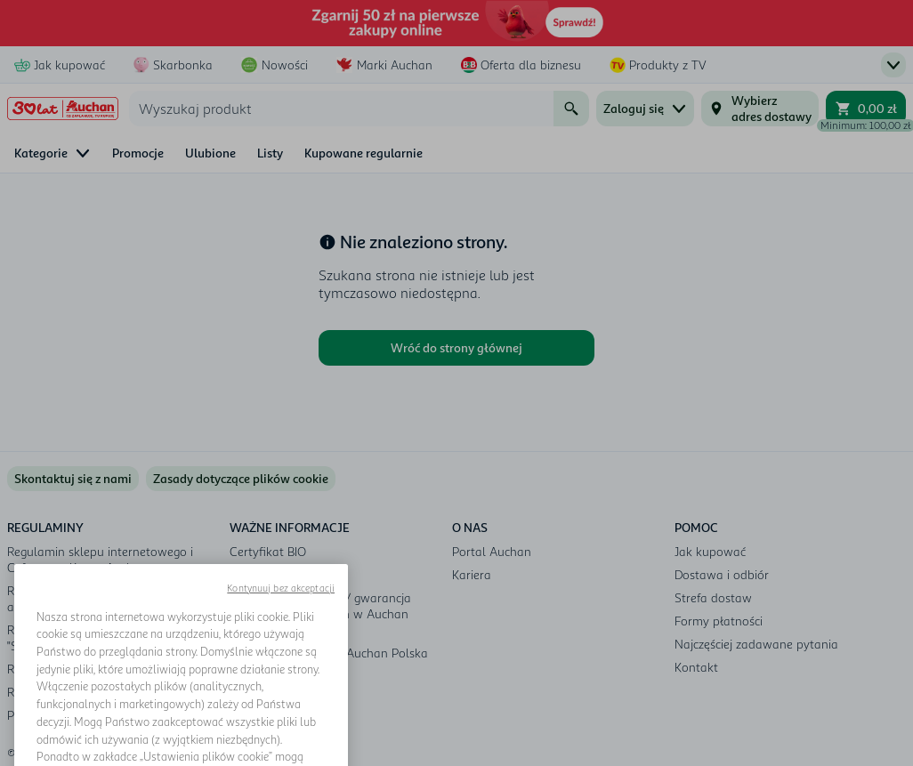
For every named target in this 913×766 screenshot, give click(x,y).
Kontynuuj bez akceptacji (281, 629)
